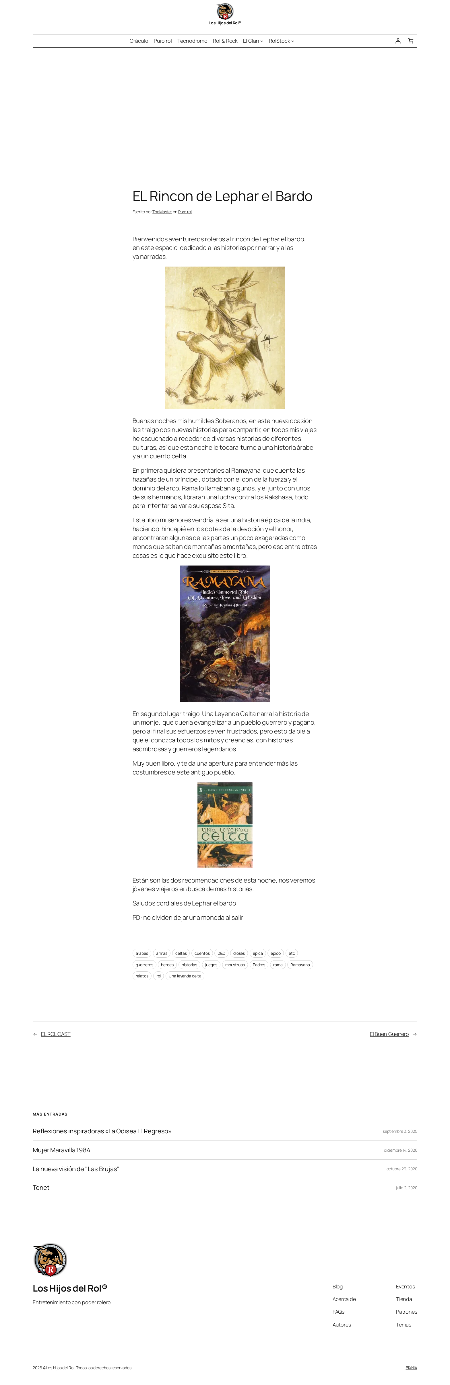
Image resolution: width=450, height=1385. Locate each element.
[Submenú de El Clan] (261, 40)
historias (189, 964)
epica (258, 953)
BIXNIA (411, 1367)
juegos (211, 964)
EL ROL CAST (56, 1033)
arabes (142, 953)
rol (158, 976)
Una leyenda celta (185, 976)
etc (292, 953)
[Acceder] (397, 40)
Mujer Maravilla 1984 (61, 1150)
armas (162, 953)
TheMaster (162, 211)
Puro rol (185, 211)
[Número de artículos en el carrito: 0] (410, 40)
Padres (259, 964)
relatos (142, 976)
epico (276, 953)
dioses (239, 953)
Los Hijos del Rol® (225, 23)
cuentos (202, 953)
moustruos (235, 964)
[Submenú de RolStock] (292, 40)
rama (278, 964)
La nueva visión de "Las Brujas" (76, 1169)
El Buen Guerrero (389, 1033)
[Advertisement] (225, 108)
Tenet (41, 1187)
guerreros (144, 964)
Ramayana (300, 964)
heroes (167, 964)
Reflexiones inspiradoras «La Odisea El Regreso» (102, 1131)
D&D (221, 953)
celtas (181, 953)
